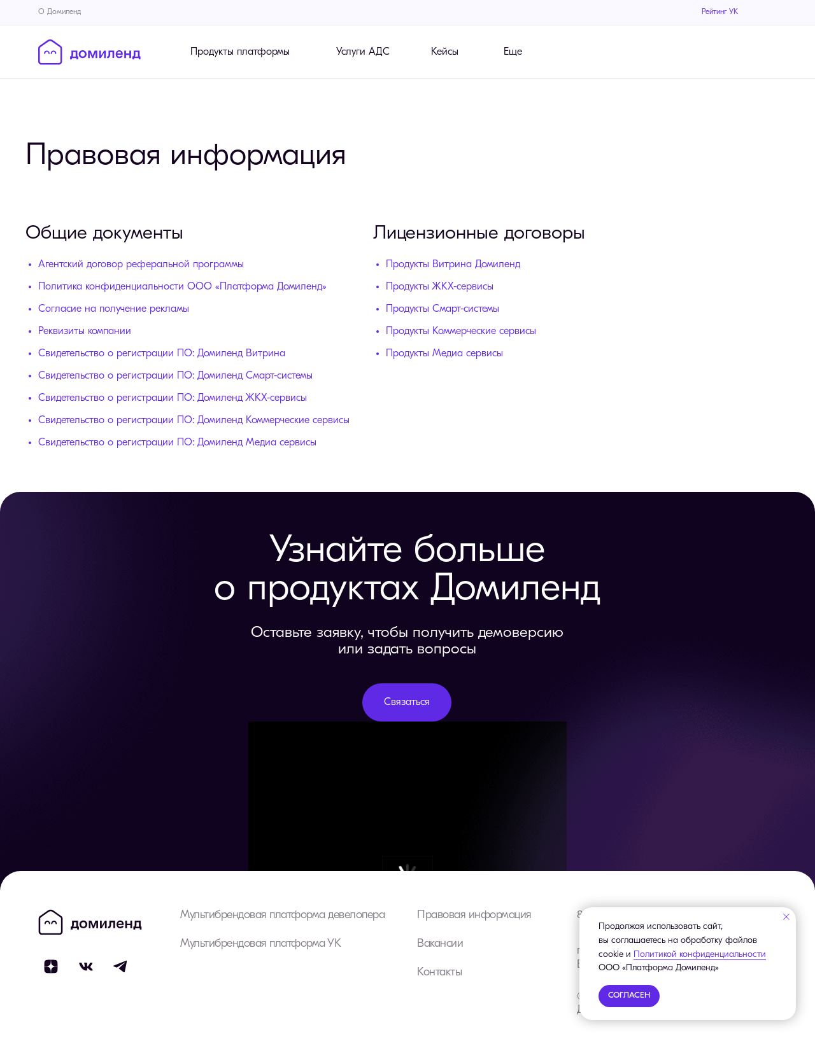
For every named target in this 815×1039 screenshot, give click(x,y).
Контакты (439, 972)
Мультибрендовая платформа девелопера (282, 915)
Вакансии (440, 944)
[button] (406, 702)
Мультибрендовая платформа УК (260, 944)
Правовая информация (474, 915)
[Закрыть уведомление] (786, 916)
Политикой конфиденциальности (700, 954)
